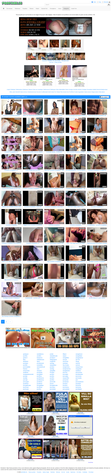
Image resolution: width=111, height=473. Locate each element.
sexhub (78, 363)
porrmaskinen (80, 381)
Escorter (39, 92)
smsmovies (26, 370)
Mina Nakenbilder (60, 89)
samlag (52, 363)
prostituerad (40, 363)
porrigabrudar (27, 385)
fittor (24, 359)
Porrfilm (52, 372)
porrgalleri (40, 374)
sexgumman (79, 367)
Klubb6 (94, 89)
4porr (38, 361)
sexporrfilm (66, 378)
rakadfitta (52, 370)
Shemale (106, 2)
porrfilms (39, 376)
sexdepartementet (28, 374)
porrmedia (78, 378)
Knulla (76, 92)
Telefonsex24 (46, 89)
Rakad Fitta (60, 92)
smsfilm (39, 356)
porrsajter (65, 374)
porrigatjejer (40, 385)
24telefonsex (40, 359)
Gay (100, 2)
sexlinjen (65, 363)
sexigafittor (66, 357)
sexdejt (25, 378)
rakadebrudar (53, 356)
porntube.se (24, 472)
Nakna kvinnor (23, 92)
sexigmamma (66, 369)
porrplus (65, 383)
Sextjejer (84, 89)
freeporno (39, 357)
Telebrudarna (19, 89)
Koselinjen (40, 89)
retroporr (39, 370)
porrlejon (25, 363)
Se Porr (78, 359)
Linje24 (8, 89)
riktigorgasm (53, 359)
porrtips (52, 367)
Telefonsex (25, 89)
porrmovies (79, 372)
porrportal (65, 380)
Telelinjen (13, 89)
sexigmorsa (66, 367)
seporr (64, 356)
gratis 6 (25, 357)
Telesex (30, 89)
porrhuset (26, 387)
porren (52, 383)
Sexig (77, 361)
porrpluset (66, 381)
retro (38, 369)
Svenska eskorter (77, 89)
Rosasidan (89, 89)
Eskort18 (98, 89)
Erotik (49, 92)
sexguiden (79, 369)
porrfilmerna (40, 378)
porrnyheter (66, 389)
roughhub (52, 361)
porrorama (66, 387)
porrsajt (25, 380)
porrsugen (26, 381)
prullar (51, 354)
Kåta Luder (12, 92)
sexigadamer (79, 357)
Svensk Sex (66, 92)
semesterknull (41, 367)
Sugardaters (81, 92)
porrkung (78, 385)
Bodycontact (104, 89)
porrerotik (52, 381)
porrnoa (65, 372)
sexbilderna (40, 354)
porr (77, 380)
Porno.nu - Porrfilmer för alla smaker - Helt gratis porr (55, 60)
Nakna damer (87, 92)
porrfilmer (39, 381)
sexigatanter (66, 370)
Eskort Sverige (69, 89)
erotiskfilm (40, 365)
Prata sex (35, 89)
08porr (64, 354)
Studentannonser (32, 92)
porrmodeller (26, 367)
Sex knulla (66, 365)
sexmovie (65, 361)
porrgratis (39, 372)
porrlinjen (78, 383)
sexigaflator (79, 356)
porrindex (52, 387)
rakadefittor (53, 365)
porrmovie (78, 376)
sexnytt (65, 359)
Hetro (94, 2)
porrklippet (79, 389)
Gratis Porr (54, 92)
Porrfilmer (71, 92)
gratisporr (26, 354)
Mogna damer (95, 92)
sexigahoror (79, 354)
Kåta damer (102, 92)
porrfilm (25, 356)
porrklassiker (79, 374)
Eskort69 (17, 92)
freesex (25, 369)
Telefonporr (53, 89)
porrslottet (53, 389)
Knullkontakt (44, 92)
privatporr (52, 357)
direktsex (25, 361)
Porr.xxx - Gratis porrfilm (55, 62)
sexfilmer (78, 370)
